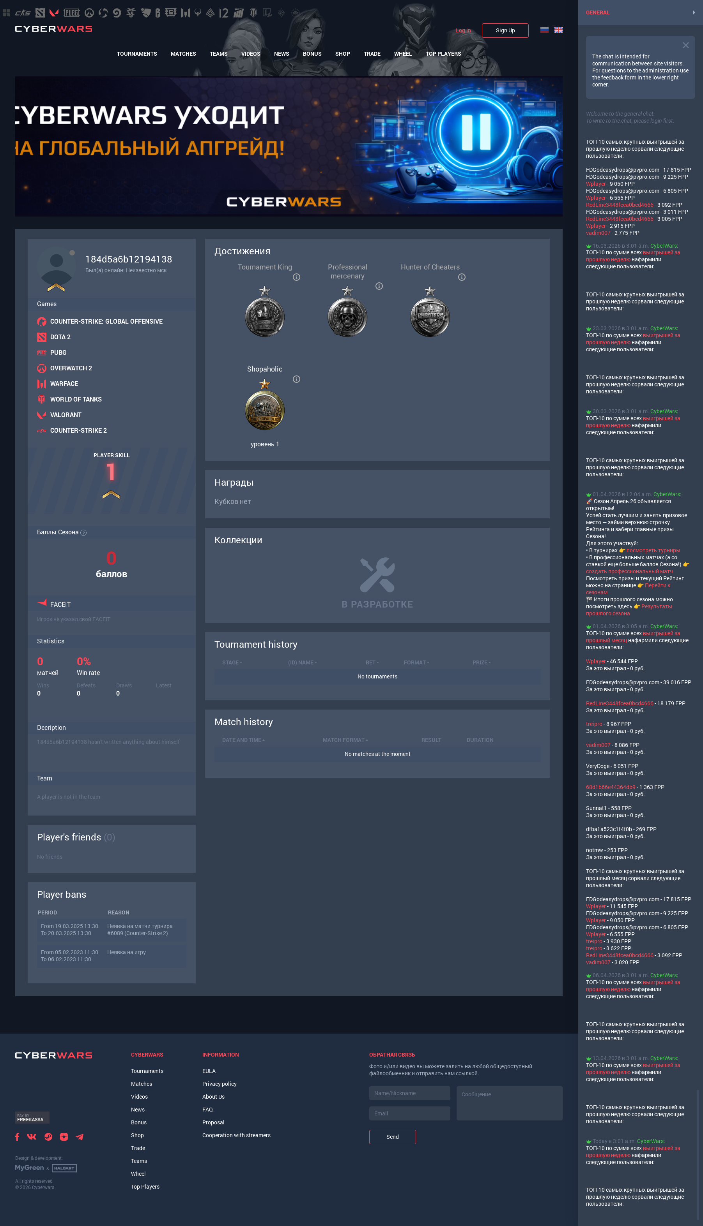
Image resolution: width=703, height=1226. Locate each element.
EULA (209, 1071)
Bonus (312, 53)
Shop (342, 53)
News (281, 53)
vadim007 (598, 232)
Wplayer (596, 183)
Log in (463, 30)
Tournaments (137, 53)
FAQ (207, 1109)
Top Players (443, 53)
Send (392, 1136)
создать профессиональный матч (629, 571)
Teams (219, 53)
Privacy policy (219, 1083)
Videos (250, 53)
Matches (183, 53)
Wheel (403, 53)
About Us (213, 1096)
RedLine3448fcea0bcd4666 (619, 204)
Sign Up (505, 30)
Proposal (213, 1122)
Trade (372, 53)
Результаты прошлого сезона (629, 609)
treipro (594, 723)
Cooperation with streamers (236, 1135)
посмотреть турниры (653, 550)
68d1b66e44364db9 (611, 787)
